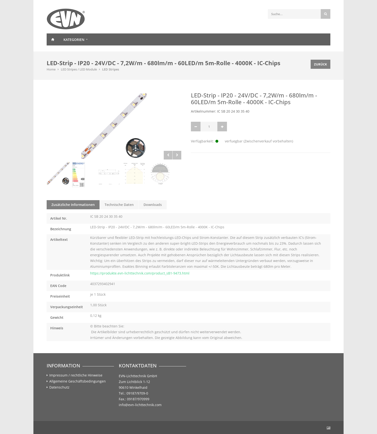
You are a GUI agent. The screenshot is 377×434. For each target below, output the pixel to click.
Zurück (320, 64)
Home (53, 39)
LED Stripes (110, 69)
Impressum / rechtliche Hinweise (75, 375)
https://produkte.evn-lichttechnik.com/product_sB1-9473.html (139, 273)
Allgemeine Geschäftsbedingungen (77, 381)
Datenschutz (59, 387)
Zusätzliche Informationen (73, 204)
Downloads (153, 204)
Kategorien (73, 39)
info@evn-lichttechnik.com (140, 404)
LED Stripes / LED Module (79, 69)
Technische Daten (119, 204)
